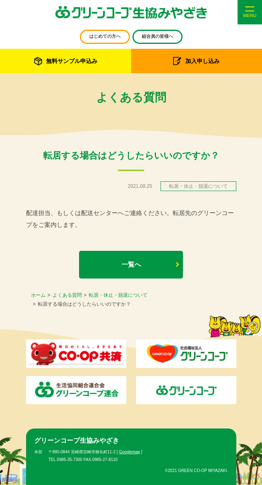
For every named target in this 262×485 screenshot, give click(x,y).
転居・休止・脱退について (118, 295)
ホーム (38, 295)
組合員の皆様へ (157, 36)
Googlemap (129, 452)
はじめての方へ (105, 36)
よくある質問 (67, 295)
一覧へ (131, 264)
